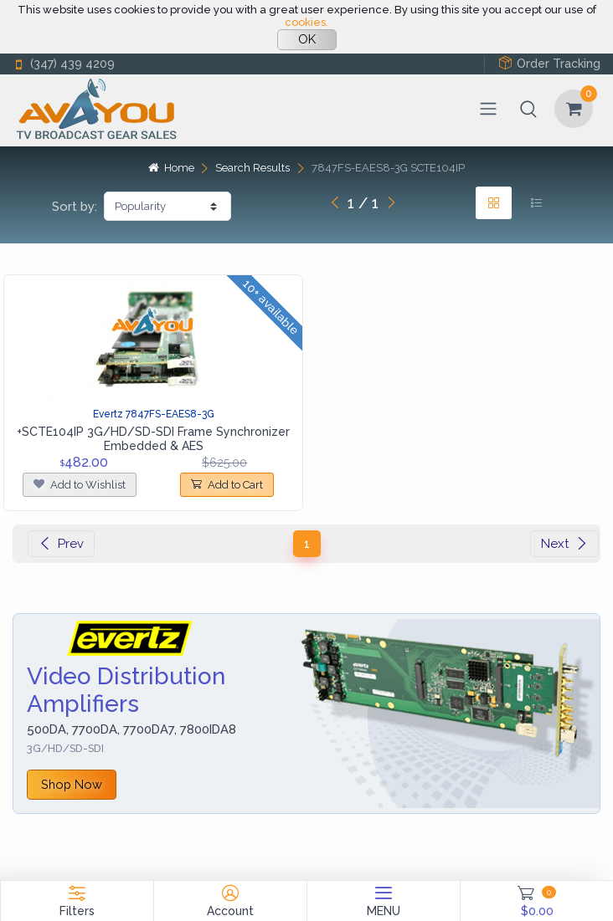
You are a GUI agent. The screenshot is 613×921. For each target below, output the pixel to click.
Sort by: (74, 206)
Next (564, 543)
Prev (61, 543)
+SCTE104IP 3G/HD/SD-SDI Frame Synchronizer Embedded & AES (153, 439)
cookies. (306, 22)
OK (307, 39)
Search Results (252, 167)
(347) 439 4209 (64, 64)
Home (170, 167)
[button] (528, 109)
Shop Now (71, 784)
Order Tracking (549, 63)
